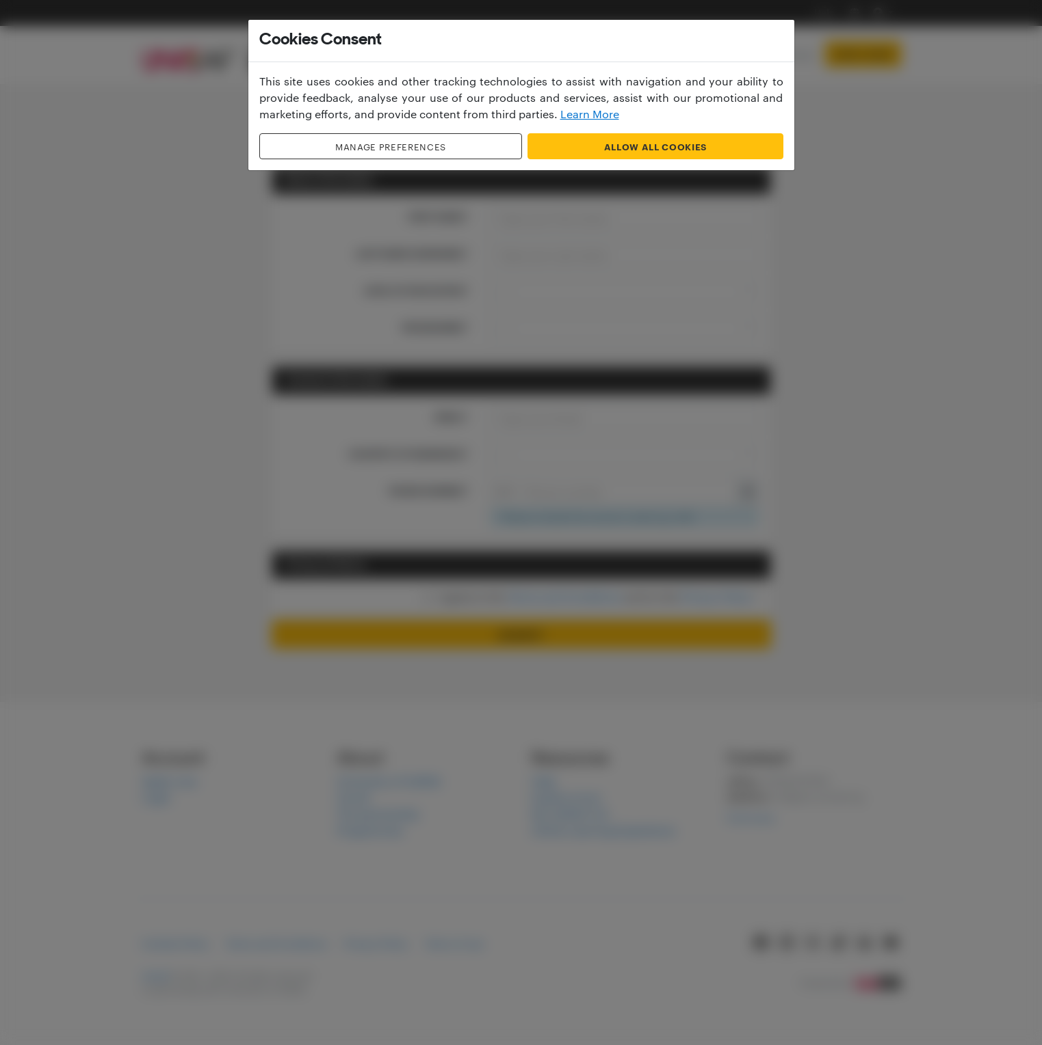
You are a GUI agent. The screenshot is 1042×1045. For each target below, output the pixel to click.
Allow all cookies (655, 146)
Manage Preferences (390, 146)
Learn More (589, 114)
